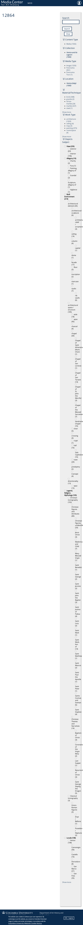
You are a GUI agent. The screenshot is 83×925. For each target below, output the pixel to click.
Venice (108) (71, 841)
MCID (30, 3)
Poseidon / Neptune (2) (78, 831)
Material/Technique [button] (70, 92)
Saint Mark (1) (77, 632)
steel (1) (69, 108)
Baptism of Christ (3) (78, 736)
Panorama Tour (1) (70, 73)
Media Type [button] (70, 61)
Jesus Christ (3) (77, 534)
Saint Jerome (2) (78, 586)
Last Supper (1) (78, 763)
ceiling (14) (74, 235)
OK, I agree (69, 918)
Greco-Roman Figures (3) (74, 808)
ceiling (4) (70, 123)
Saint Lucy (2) (77, 623)
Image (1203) (71, 65)
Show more (66, 112)
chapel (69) (74, 334)
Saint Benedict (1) (78, 567)
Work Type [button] (70, 114)
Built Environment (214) (69, 196)
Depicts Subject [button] (67, 140)
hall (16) (74, 446)
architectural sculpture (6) (76, 213)
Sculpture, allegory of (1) (72, 184)
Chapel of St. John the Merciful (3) (78, 394)
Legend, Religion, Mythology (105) (70, 493)
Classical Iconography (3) (73, 798)
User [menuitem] (79, 3)
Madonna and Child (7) (78, 545)
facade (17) (74, 263)
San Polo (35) (74, 875)
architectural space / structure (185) (73, 308)
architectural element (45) (73, 205)
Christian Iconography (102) (73, 500)
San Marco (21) (74, 868)
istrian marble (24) (70, 102)
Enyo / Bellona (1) (78, 820)
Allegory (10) (71, 158)
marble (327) (71, 106)
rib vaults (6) (77, 297)
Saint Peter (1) (77, 688)
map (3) (69, 126)
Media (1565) (71, 44)
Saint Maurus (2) (78, 665)
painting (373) (71, 128)
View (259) (70, 146)
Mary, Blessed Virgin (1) (78, 556)
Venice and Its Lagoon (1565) (71, 54)
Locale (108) (71, 838)
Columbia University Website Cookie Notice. (25, 923)
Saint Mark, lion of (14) (77, 644)
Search (65, 17)
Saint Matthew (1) (78, 656)
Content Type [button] (71, 39)
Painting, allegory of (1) (72, 170)
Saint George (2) (78, 576)
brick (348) (70, 97)
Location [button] (69, 78)
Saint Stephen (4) (78, 712)
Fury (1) (73, 166)
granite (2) (70, 99)
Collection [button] (70, 48)
